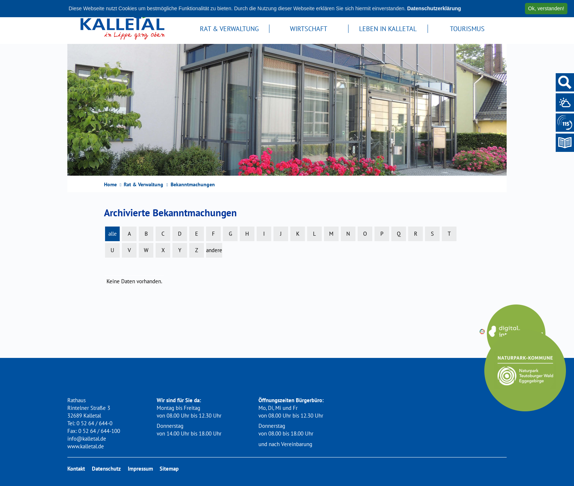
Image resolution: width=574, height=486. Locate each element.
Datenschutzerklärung (434, 8)
